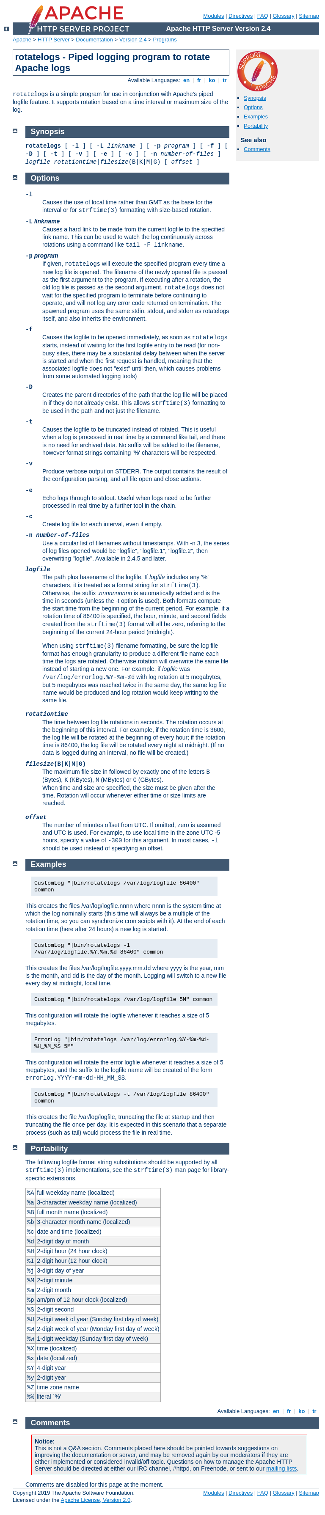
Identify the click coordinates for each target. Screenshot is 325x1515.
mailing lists (281, 1468)
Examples (256, 116)
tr (225, 80)
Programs (165, 39)
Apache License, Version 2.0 (95, 1500)
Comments (257, 149)
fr (199, 80)
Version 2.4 (133, 39)
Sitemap (309, 16)
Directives (241, 16)
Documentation (94, 39)
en (186, 80)
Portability (256, 126)
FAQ (262, 16)
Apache (22, 39)
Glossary (283, 16)
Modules (213, 16)
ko (212, 80)
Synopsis (255, 98)
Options (253, 107)
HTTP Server (54, 39)
